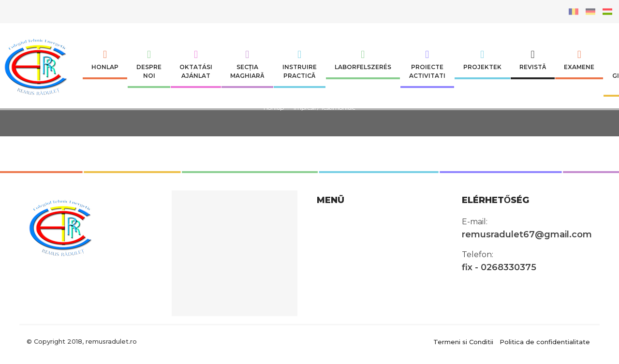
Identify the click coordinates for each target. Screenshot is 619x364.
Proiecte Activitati (427, 64)
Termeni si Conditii (463, 341)
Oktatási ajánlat (195, 64)
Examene (579, 60)
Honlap (104, 60)
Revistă (532, 60)
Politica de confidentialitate (545, 341)
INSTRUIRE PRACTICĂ (299, 64)
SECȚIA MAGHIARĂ (247, 64)
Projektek (482, 60)
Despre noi (149, 64)
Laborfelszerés (363, 60)
